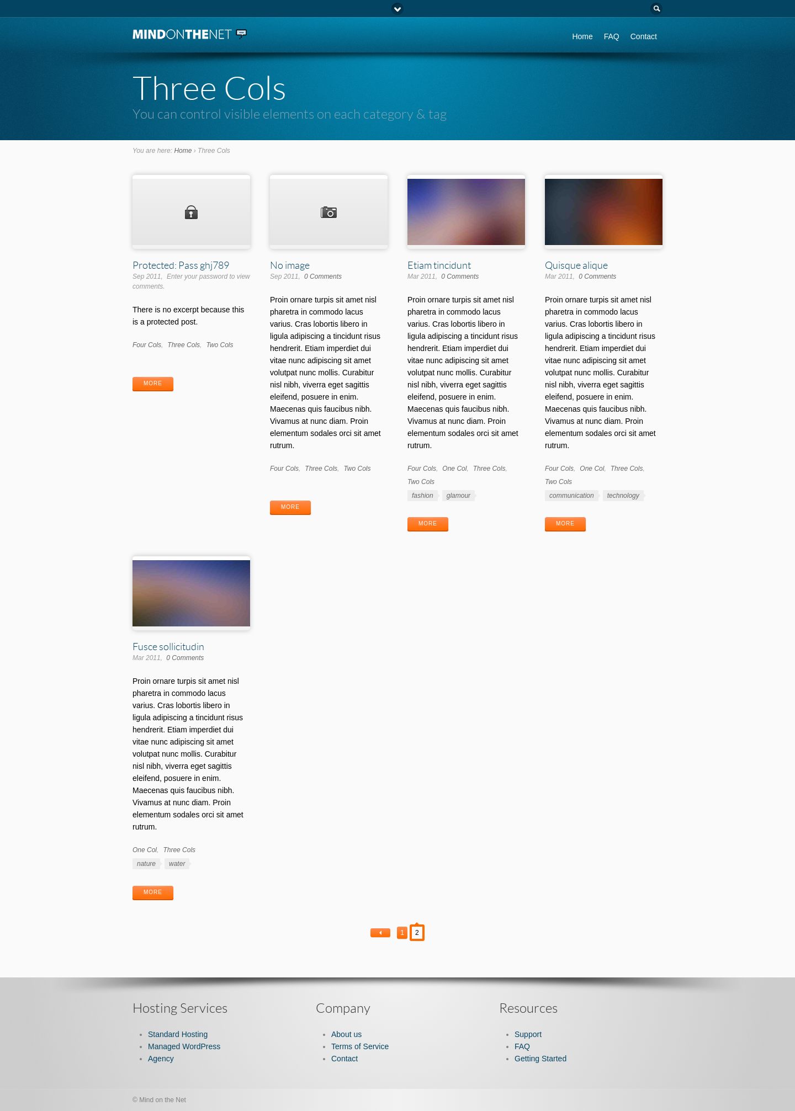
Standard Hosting (178, 1034)
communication (571, 495)
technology (623, 495)
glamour (458, 495)
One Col (454, 468)
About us (346, 1034)
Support (528, 1034)
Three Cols (183, 345)
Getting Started (540, 1058)
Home (582, 36)
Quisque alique (576, 265)
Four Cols (146, 345)
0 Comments (323, 276)
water (177, 864)
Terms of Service (360, 1046)
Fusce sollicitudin (168, 646)
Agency (161, 1058)
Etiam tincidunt (439, 265)
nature (146, 864)
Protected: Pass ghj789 (180, 265)
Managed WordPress (184, 1046)
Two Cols (219, 345)
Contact (643, 36)
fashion (422, 495)
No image (290, 265)
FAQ (611, 36)
